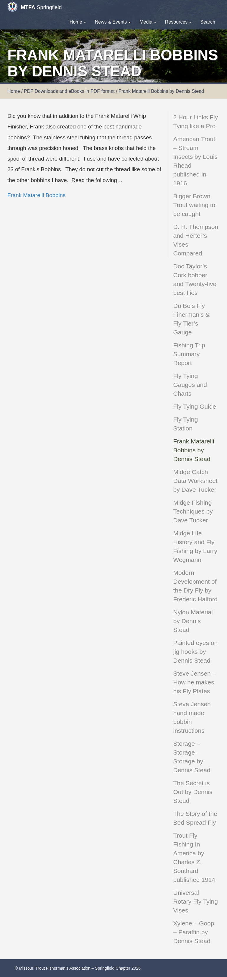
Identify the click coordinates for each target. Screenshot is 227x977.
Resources (178, 21)
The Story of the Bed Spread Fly (195, 818)
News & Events (113, 21)
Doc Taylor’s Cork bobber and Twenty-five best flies (195, 279)
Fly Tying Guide (194, 406)
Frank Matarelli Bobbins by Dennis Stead (193, 450)
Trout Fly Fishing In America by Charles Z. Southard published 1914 (194, 857)
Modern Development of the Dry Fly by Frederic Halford (195, 586)
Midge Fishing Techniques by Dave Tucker (193, 511)
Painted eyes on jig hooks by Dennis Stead (195, 651)
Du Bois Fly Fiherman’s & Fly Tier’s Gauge (191, 319)
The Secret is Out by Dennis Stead (193, 792)
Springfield (34, 6)
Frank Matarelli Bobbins (36, 195)
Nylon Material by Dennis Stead (193, 621)
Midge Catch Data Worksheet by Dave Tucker (195, 480)
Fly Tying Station (185, 424)
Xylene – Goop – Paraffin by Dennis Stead (193, 932)
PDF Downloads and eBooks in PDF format (69, 91)
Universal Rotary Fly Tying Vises (195, 901)
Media (147, 21)
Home (78, 21)
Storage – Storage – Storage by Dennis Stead (191, 756)
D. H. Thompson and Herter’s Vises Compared (195, 240)
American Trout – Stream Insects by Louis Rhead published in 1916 (195, 161)
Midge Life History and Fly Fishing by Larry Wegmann (195, 546)
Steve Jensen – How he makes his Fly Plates (194, 682)
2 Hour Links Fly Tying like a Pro (195, 121)
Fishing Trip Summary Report (189, 354)
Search (207, 21)
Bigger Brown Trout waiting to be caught (194, 205)
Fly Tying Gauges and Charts (190, 384)
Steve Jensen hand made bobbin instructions (192, 717)
